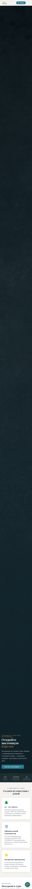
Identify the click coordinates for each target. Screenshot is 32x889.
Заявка (21, 3)
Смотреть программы (12, 767)
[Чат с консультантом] (27, 884)
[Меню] (28, 2)
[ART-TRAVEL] (5, 3)
